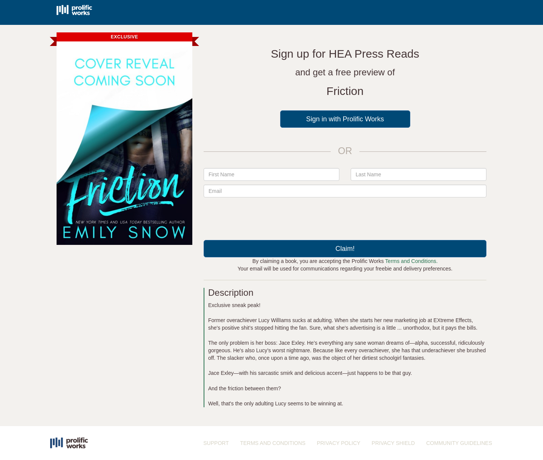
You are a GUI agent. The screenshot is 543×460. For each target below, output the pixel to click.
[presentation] (345, 216)
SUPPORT (216, 443)
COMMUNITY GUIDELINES (459, 443)
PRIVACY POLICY (338, 443)
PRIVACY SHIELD (393, 443)
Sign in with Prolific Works (345, 119)
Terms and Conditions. (411, 261)
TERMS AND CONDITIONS (272, 443)
